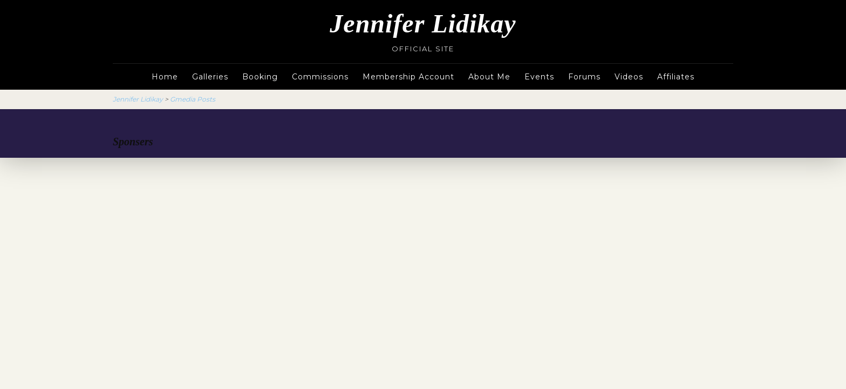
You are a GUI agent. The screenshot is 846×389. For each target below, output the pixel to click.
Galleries (210, 77)
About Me (489, 77)
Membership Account (408, 77)
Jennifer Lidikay (423, 23)
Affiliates (675, 77)
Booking (260, 77)
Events (539, 77)
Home (165, 77)
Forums (584, 77)
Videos (629, 77)
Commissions (320, 77)
